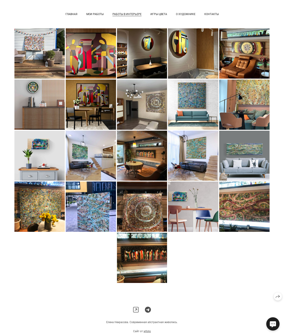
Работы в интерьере (127, 14)
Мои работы (95, 14)
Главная (71, 14)
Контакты (211, 14)
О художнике (185, 14)
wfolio (147, 333)
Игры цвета (158, 14)
